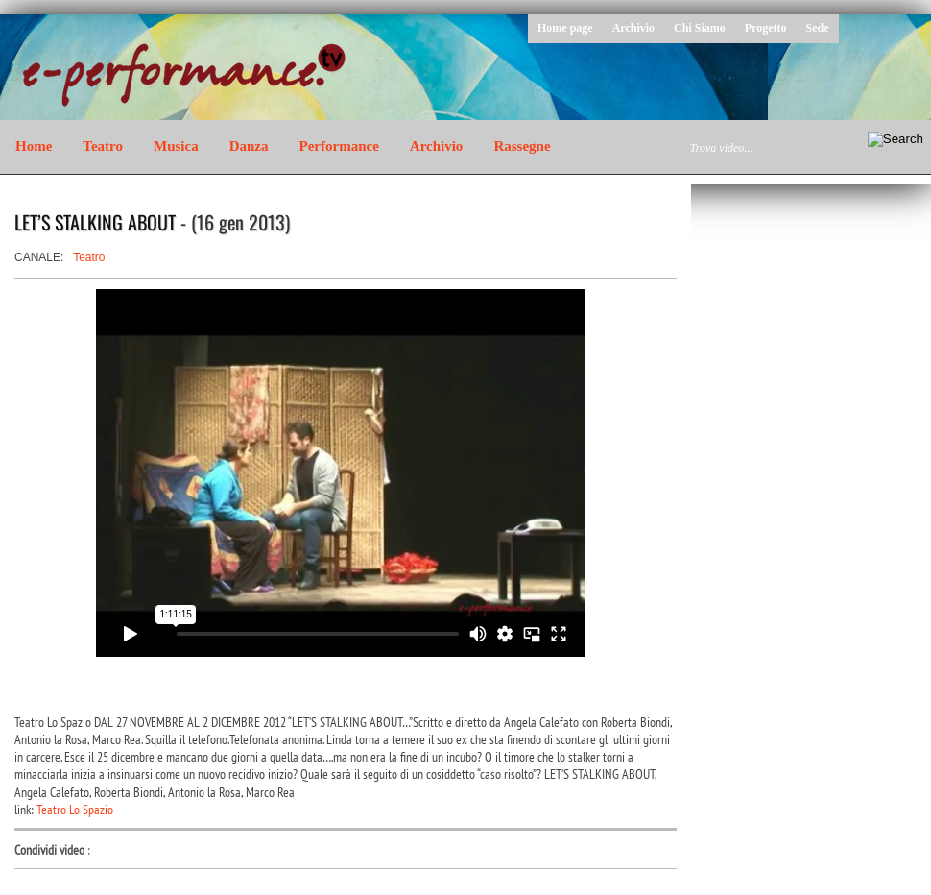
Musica (176, 146)
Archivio (633, 28)
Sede (817, 28)
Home (33, 146)
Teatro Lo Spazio (74, 809)
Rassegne (521, 146)
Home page (565, 28)
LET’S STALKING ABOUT (95, 221)
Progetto (766, 28)
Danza (249, 146)
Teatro (103, 146)
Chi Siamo (700, 28)
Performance (339, 146)
